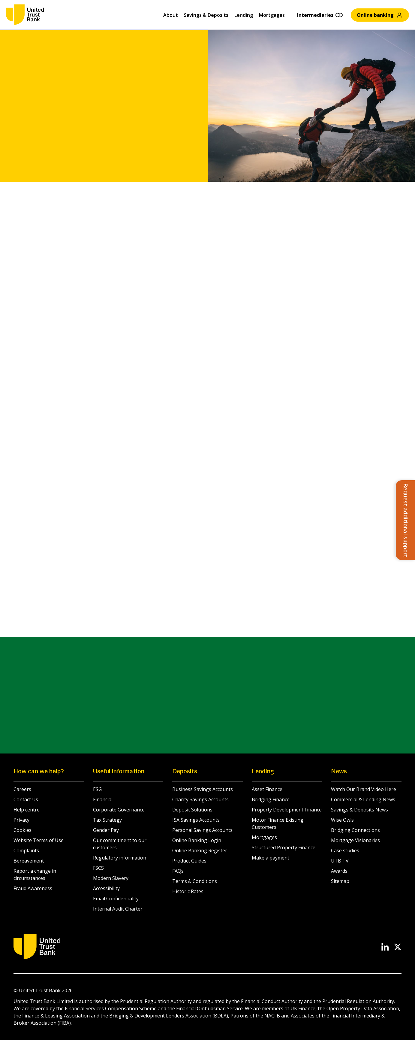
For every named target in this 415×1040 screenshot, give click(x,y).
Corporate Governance (119, 809)
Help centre (27, 809)
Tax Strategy (107, 820)
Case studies (345, 850)
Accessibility (106, 888)
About (170, 15)
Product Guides (189, 860)
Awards (339, 871)
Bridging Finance (271, 799)
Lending (243, 15)
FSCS (98, 868)
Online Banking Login (196, 840)
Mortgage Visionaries (355, 840)
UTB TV (340, 860)
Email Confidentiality (116, 898)
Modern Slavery (110, 878)
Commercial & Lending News (363, 799)
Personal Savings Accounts (202, 830)
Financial (103, 799)
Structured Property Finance (283, 847)
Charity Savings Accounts (200, 799)
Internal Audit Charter (118, 908)
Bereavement (29, 860)
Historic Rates (187, 891)
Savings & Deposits (206, 15)
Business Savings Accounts (202, 789)
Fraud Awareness (33, 888)
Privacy (21, 820)
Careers (22, 789)
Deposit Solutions (192, 809)
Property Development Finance (287, 809)
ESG (97, 789)
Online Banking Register (199, 850)
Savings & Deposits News (359, 809)
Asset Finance (267, 789)
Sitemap (340, 881)
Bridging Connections (355, 830)
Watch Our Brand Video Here (363, 789)
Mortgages (272, 15)
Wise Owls (342, 820)
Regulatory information (119, 857)
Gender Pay (106, 830)
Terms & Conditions (194, 881)
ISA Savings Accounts (196, 820)
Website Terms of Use (39, 840)
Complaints (26, 850)
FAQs (178, 871)
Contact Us (26, 799)
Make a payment (270, 857)
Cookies (23, 830)
